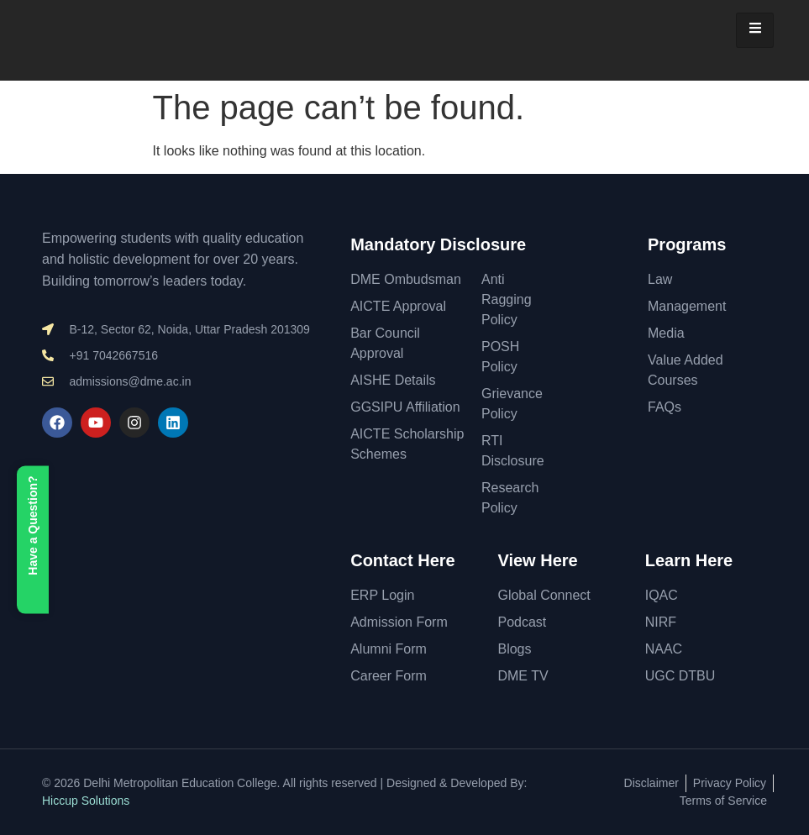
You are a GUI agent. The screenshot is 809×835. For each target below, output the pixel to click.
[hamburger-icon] (755, 30)
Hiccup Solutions (85, 800)
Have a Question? (33, 540)
